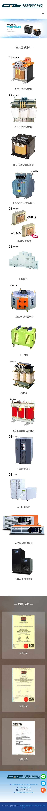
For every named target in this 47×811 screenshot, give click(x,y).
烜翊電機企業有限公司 (27, 806)
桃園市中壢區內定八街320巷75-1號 (25, 785)
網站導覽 (38, 806)
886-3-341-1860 (25, 787)
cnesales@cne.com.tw (25, 792)
